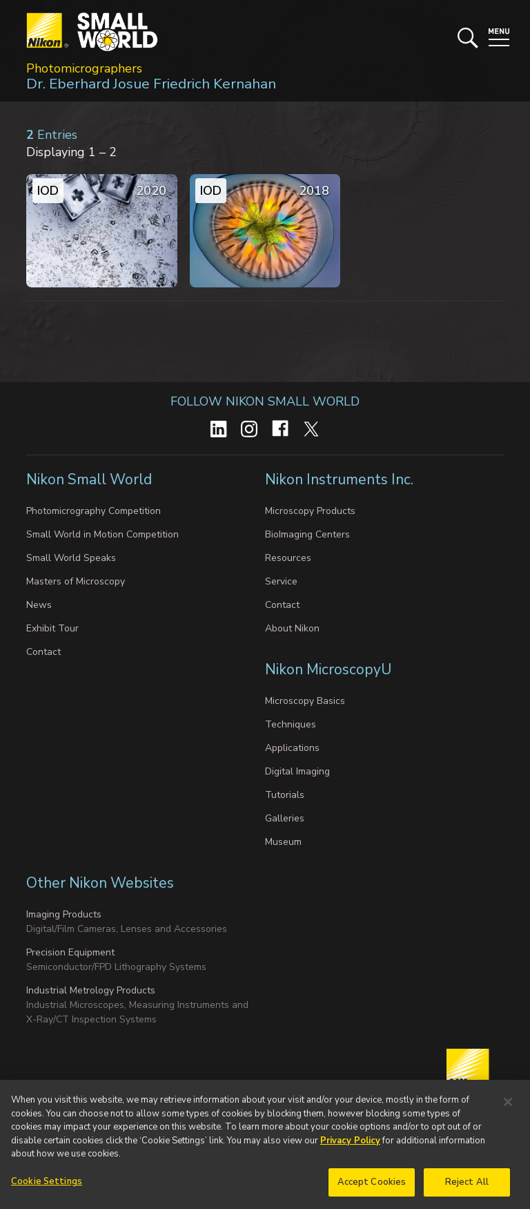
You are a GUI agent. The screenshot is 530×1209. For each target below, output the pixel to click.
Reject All (467, 1185)
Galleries (284, 818)
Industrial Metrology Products (90, 990)
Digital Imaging (297, 771)
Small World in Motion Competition (102, 534)
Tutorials (284, 794)
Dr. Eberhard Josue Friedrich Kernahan (151, 83)
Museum (283, 841)
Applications (292, 747)
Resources (288, 557)
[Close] (508, 1105)
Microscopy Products (310, 510)
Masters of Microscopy (75, 581)
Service (281, 581)
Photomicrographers (84, 68)
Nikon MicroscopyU (328, 669)
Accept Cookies (371, 1185)
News (39, 604)
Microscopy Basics (305, 700)
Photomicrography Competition (93, 510)
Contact (43, 651)
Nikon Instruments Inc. (341, 479)
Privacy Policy (350, 1144)
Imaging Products (63, 914)
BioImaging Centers (307, 534)
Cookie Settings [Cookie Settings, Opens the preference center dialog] (46, 1185)
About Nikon (292, 628)
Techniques (290, 724)
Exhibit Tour (52, 628)
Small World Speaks (71, 557)
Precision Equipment (70, 952)
